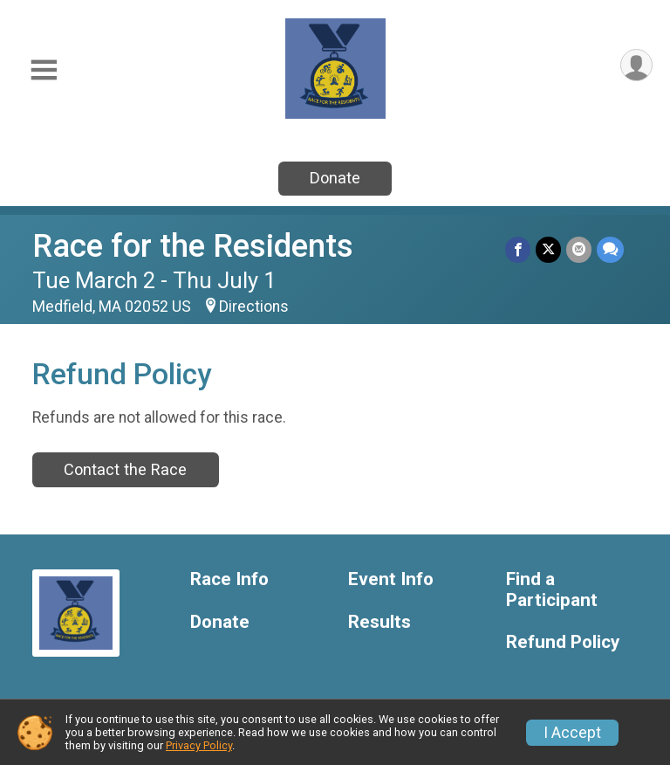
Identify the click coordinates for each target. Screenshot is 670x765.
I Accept (572, 732)
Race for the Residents (192, 246)
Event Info (391, 579)
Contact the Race (125, 469)
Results (379, 622)
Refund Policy (562, 642)
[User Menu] (636, 65)
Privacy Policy (199, 745)
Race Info (229, 579)
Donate (335, 178)
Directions (254, 306)
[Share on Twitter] (548, 249)
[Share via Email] (578, 249)
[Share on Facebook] (517, 249)
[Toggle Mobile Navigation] (43, 70)
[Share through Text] (610, 249)
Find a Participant (552, 589)
